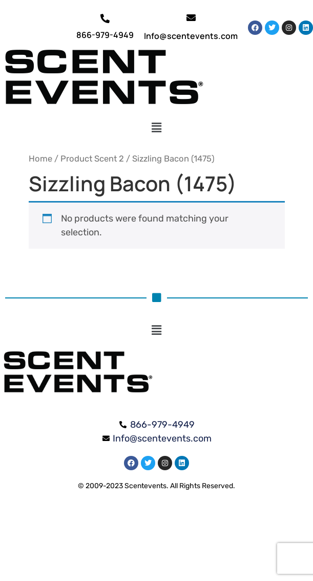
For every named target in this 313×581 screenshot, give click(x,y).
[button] (156, 127)
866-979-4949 (105, 35)
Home (40, 159)
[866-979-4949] (105, 18)
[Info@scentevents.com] (191, 17)
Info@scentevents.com (191, 36)
